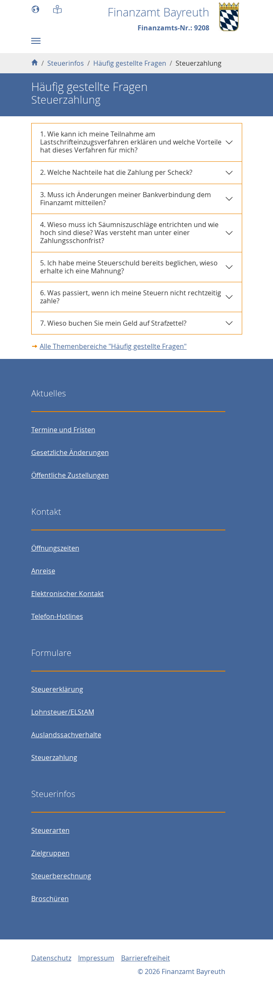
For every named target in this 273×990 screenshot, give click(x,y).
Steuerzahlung (54, 757)
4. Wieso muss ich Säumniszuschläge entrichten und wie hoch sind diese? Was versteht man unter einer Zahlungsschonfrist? (129, 232)
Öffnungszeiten (55, 548)
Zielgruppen (50, 853)
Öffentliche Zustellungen (70, 475)
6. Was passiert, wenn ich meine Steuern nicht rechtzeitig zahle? (130, 296)
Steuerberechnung (61, 875)
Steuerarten (50, 830)
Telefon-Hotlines (57, 616)
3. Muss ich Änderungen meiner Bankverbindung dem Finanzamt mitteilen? (125, 198)
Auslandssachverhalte (66, 734)
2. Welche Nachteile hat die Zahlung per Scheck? (116, 172)
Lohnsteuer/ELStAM (62, 712)
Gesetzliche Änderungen (70, 452)
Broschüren (50, 898)
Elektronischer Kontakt (67, 593)
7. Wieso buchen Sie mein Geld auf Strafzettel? (113, 323)
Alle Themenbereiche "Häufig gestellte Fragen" (113, 346)
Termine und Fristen (63, 429)
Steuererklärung (57, 689)
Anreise (43, 570)
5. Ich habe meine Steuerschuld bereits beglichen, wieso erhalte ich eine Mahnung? (129, 267)
